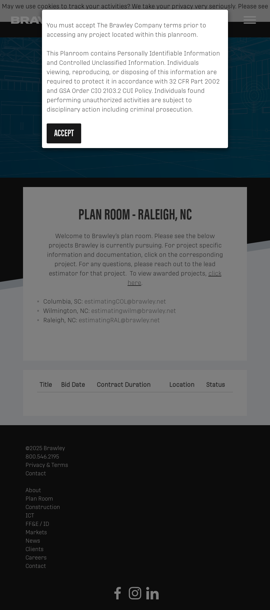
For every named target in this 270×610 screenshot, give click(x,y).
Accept (64, 132)
